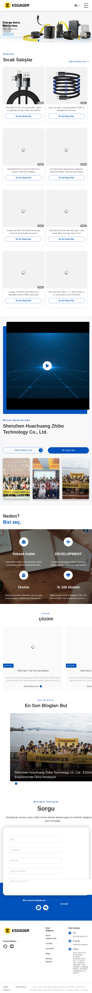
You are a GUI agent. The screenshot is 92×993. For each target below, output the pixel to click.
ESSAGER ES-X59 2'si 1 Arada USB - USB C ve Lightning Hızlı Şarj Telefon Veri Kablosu (23, 113)
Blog (48, 954)
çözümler (50, 948)
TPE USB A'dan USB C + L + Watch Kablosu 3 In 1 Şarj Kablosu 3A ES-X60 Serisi (66, 297)
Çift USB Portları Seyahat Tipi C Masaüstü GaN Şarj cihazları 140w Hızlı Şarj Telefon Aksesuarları (66, 174)
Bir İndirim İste (68, 450)
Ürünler (49, 943)
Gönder (64, 903)
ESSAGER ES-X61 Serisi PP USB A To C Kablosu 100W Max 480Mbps (23, 174)
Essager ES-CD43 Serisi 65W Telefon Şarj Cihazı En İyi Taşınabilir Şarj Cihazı (23, 236)
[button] (38, 40)
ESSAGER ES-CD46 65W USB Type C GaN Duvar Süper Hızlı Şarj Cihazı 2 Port (66, 236)
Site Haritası (21, 987)
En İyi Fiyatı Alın (23, 120)
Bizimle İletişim (49, 960)
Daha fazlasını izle (79, 62)
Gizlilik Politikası (6, 988)
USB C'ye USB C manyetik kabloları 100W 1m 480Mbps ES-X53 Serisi (66, 113)
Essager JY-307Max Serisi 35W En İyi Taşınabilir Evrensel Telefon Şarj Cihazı (23, 297)
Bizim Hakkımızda (51, 937)
